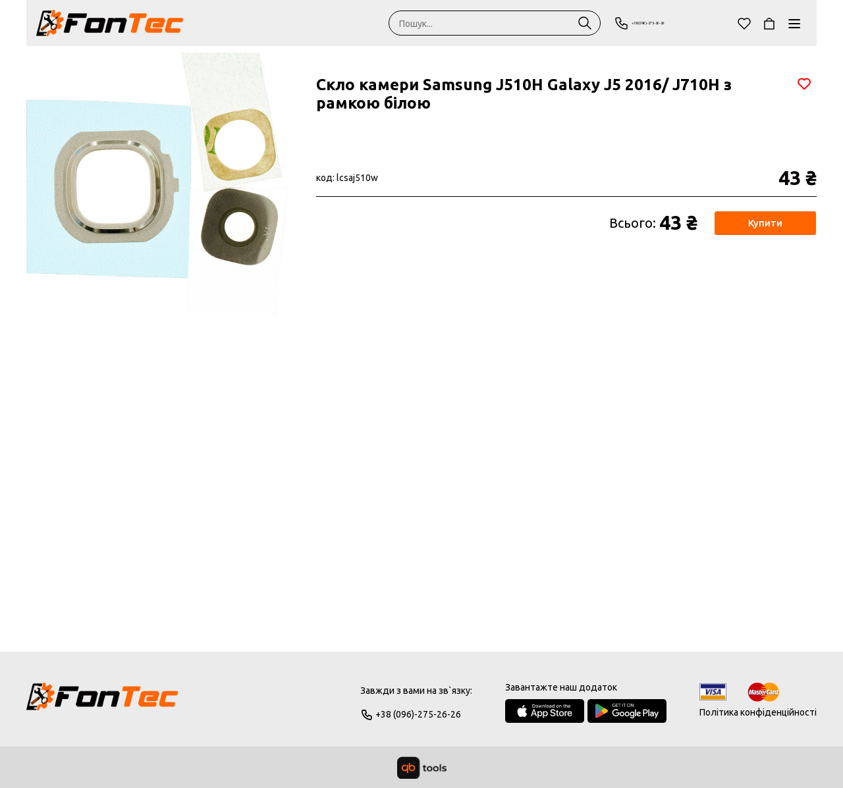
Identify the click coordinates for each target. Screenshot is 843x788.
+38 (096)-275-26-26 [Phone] (666, 23)
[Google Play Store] (626, 711)
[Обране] (744, 23)
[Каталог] (794, 23)
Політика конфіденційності (758, 712)
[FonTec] (109, 23)
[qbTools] (422, 767)
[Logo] (102, 702)
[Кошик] (769, 23)
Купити (764, 223)
